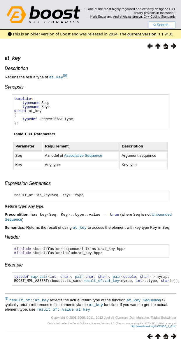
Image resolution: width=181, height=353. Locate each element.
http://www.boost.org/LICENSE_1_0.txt (153, 334)
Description (16, 68)
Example (14, 272)
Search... (162, 25)
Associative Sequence (83, 161)
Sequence (151, 309)
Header (12, 242)
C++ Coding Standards (159, 16)
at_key (13, 58)
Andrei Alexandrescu (127, 16)
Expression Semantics (28, 188)
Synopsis (14, 86)
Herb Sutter (98, 16)
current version (142, 34)
